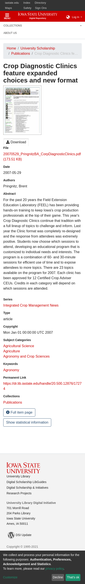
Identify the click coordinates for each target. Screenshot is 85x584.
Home (11, 48)
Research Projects (19, 493)
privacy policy (55, 568)
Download (16, 142)
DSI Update (19, 535)
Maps (8, 8)
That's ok (73, 577)
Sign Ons (41, 8)
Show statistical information (27, 422)
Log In (76, 17)
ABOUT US (10, 33)
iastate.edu (12, 2)
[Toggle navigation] (7, 15)
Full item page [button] (19, 412)
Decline (58, 577)
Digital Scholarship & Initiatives (27, 487)
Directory (40, 2)
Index (26, 2)
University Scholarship (37, 48)
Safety (27, 8)
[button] (68, 17)
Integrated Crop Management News (30, 305)
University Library (18, 476)
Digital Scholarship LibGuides (26, 482)
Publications (20, 53)
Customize (10, 577)
